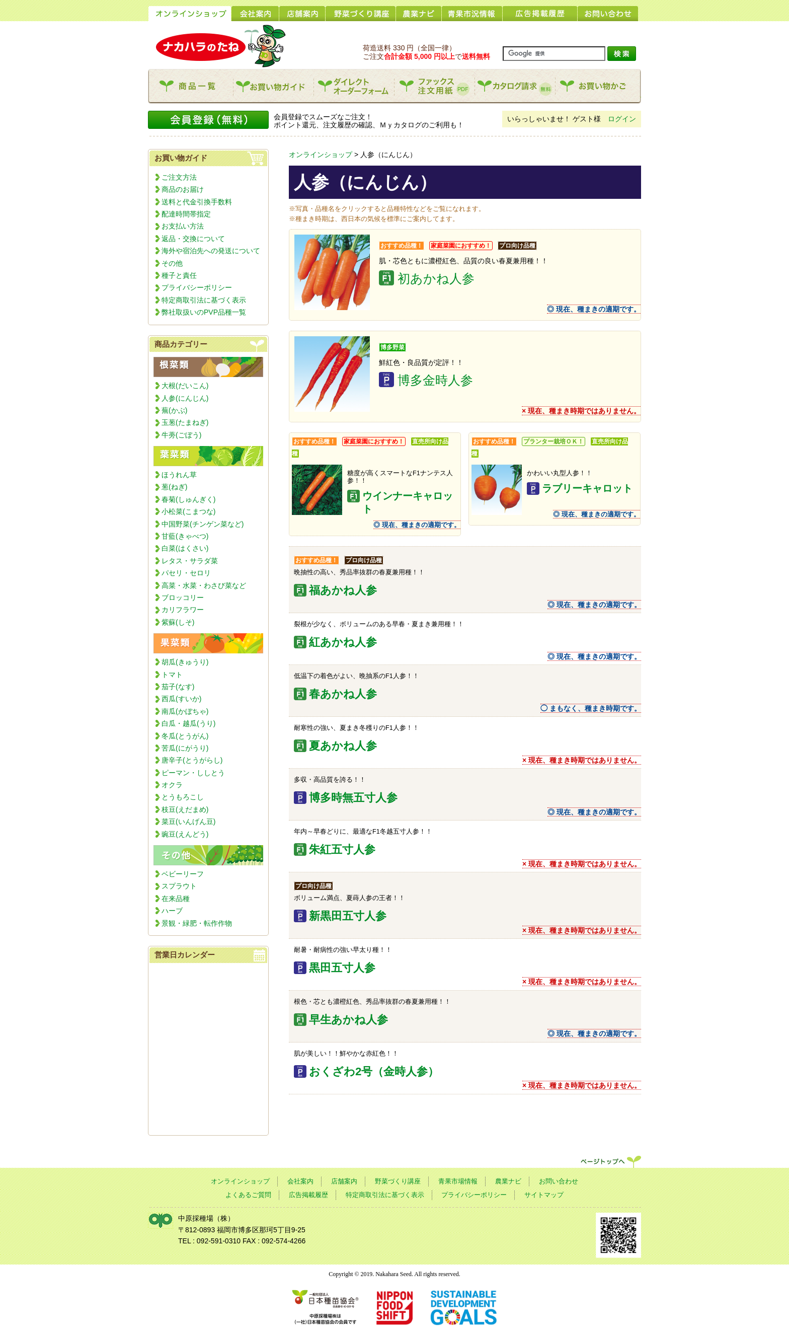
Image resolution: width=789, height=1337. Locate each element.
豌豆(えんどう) (185, 834)
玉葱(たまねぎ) (185, 422)
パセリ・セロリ (186, 573)
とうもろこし (183, 797)
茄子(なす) (178, 687)
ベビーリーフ (183, 874)
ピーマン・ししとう (193, 773)
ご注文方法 (179, 177)
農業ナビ (508, 1181)
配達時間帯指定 (186, 214)
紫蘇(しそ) (178, 622)
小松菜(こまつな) (188, 511)
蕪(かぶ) (174, 410)
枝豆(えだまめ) (185, 809)
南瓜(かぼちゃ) (185, 711)
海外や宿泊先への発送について (211, 251)
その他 (172, 263)
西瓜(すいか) (181, 699)
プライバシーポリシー (197, 287)
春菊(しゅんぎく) (188, 499)
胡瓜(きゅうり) (185, 662)
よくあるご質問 (248, 1195)
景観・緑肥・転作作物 (197, 923)
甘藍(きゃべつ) (185, 536)
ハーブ (172, 911)
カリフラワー (183, 610)
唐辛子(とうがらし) (192, 760)
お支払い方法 (183, 226)
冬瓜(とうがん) (185, 736)
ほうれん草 (179, 475)
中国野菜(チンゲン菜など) (203, 524)
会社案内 (300, 1181)
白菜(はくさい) (185, 548)
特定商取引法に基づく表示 (204, 300)
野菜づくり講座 (398, 1181)
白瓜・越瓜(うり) (188, 723)
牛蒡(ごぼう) (181, 435)
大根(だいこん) (185, 386)
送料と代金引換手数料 (197, 202)
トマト (172, 675)
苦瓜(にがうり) (185, 748)
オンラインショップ (320, 155)
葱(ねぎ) (174, 487)
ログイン (622, 119)
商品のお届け (183, 189)
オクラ (172, 785)
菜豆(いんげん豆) (188, 822)
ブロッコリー (183, 597)
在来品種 (176, 899)
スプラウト (179, 886)
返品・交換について (193, 239)
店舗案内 (344, 1181)
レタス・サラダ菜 (190, 561)
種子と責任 (179, 275)
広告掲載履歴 (308, 1195)
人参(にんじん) (185, 398)
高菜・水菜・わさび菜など (204, 585)
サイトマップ (544, 1195)
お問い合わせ (558, 1181)
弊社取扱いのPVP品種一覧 (204, 312)
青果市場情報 (458, 1181)
